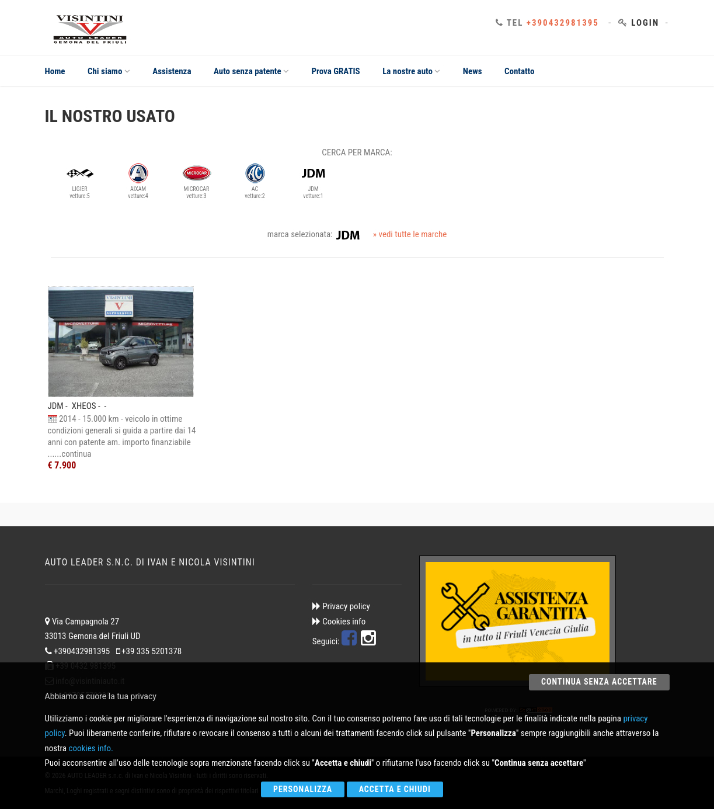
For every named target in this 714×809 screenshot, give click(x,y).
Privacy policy (346, 606)
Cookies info (343, 621)
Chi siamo (109, 71)
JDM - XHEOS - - (77, 406)
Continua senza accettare (599, 681)
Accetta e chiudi (395, 789)
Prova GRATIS (336, 71)
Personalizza (302, 789)
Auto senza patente (251, 71)
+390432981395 (563, 23)
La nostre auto (411, 71)
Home (55, 71)
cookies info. (90, 748)
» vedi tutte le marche (410, 234)
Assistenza (171, 71)
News (472, 71)
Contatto (519, 71)
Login (645, 23)
